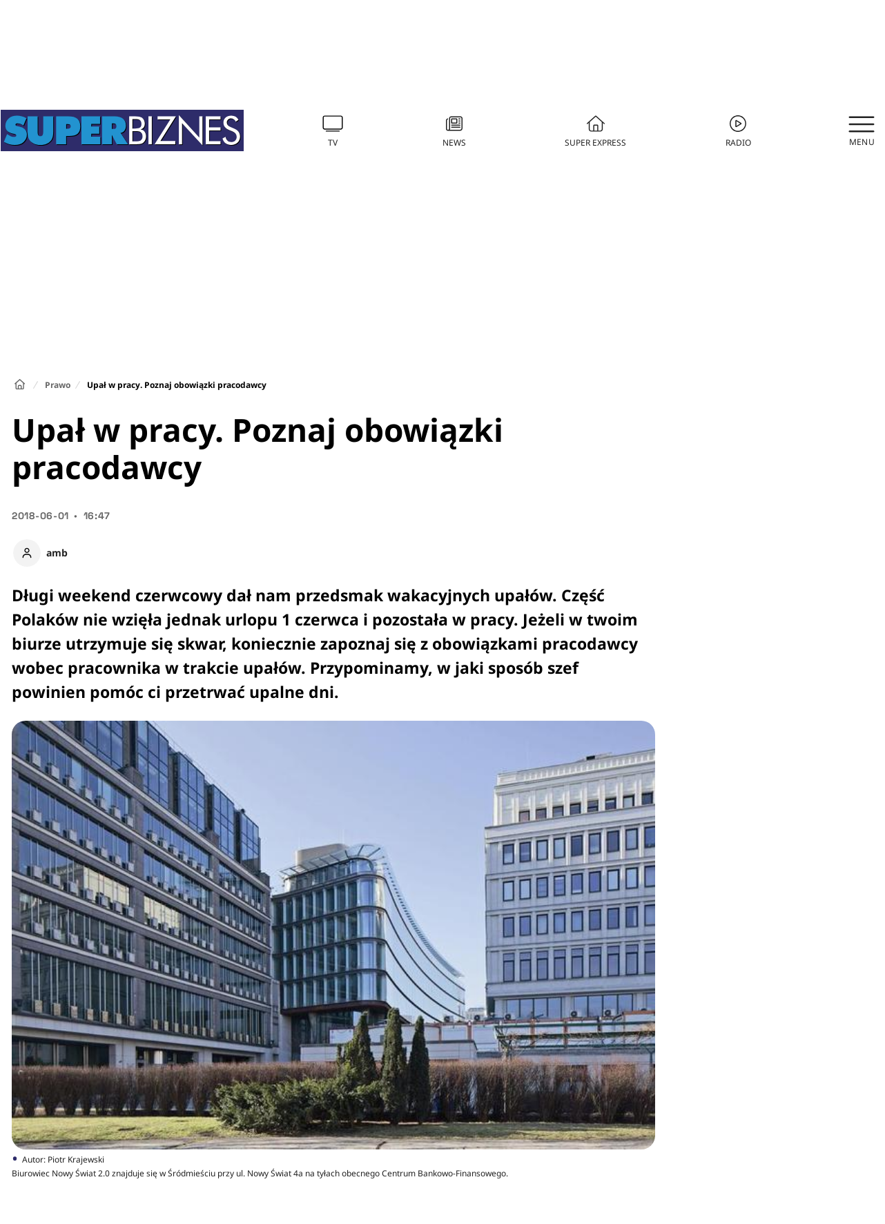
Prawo (57, 385)
